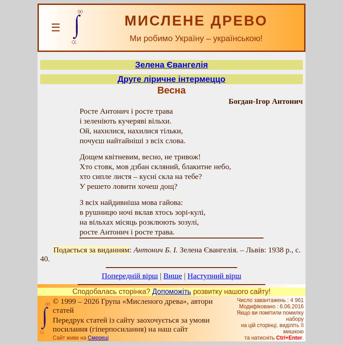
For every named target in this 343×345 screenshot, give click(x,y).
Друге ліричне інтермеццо (171, 79)
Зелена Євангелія (171, 64)
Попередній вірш (130, 276)
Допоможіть (171, 291)
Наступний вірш (214, 276)
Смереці (98, 338)
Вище (172, 276)
